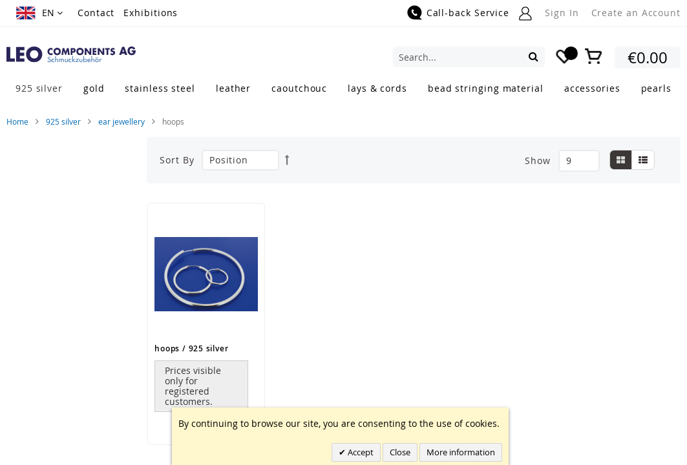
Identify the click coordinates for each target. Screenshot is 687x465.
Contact (96, 12)
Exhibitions (150, 12)
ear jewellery (121, 121)
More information (461, 452)
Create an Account (636, 12)
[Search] (533, 56)
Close (400, 452)
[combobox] (469, 56)
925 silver (63, 121)
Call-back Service (468, 12)
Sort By (177, 160)
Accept (360, 452)
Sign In (561, 12)
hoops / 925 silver (191, 348)
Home (17, 121)
